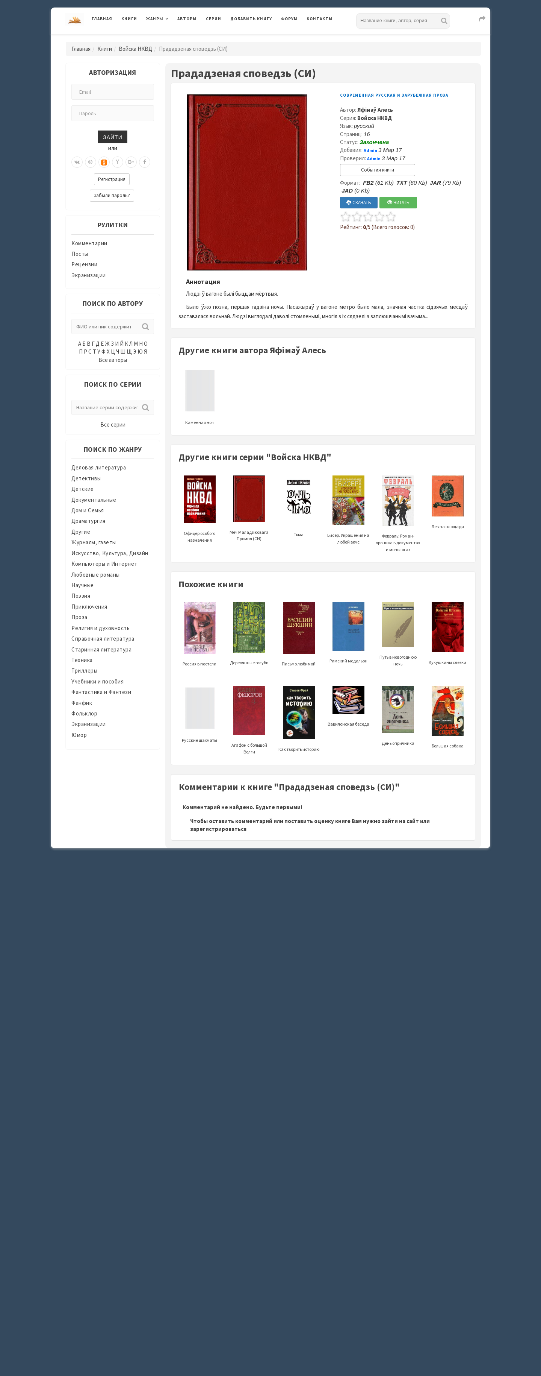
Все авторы (112, 359)
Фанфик (81, 702)
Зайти (112, 137)
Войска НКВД (135, 48)
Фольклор (84, 713)
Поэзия (80, 595)
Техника (82, 660)
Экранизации (88, 275)
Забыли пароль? (112, 195)
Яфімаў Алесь (375, 109)
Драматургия (88, 520)
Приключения (89, 606)
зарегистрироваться (218, 828)
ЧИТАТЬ (398, 202)
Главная (102, 18)
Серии (213, 18)
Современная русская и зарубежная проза (394, 95)
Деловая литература (98, 467)
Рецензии (84, 264)
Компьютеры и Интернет (104, 563)
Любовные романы (95, 574)
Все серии (112, 424)
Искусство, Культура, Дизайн (109, 553)
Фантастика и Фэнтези (101, 692)
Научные (82, 585)
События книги (377, 170)
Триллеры (84, 670)
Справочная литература (102, 638)
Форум (289, 18)
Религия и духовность (100, 628)
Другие (80, 531)
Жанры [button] (154, 18)
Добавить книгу (251, 18)
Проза (79, 617)
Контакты (320, 18)
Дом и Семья (87, 510)
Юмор (79, 734)
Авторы (187, 18)
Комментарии (89, 243)
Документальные (93, 499)
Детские (82, 488)
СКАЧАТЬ (358, 202)
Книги (129, 18)
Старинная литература (101, 649)
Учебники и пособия (97, 681)
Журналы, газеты (93, 542)
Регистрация (111, 179)
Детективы (86, 478)
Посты (79, 253)
